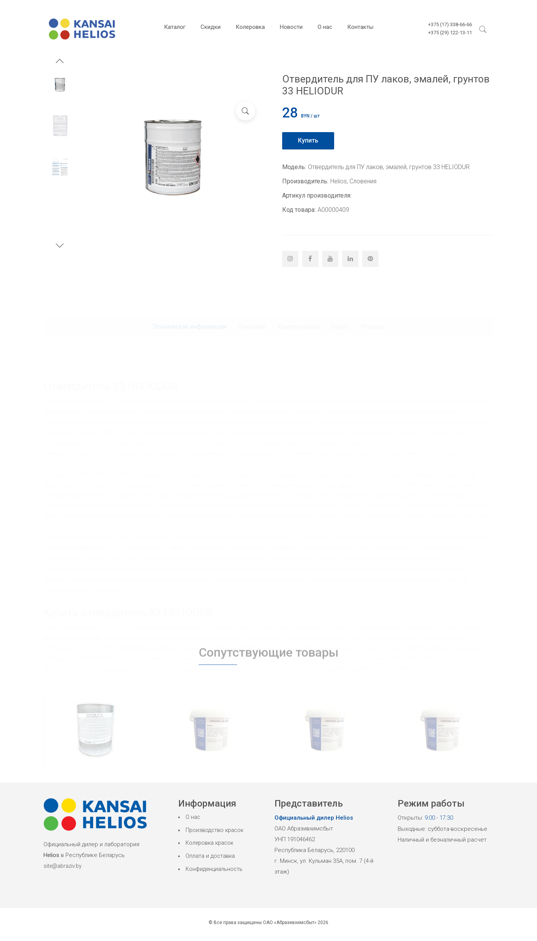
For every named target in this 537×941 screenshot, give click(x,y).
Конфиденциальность (215, 870)
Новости (291, 26)
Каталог (175, 26)
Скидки (211, 26)
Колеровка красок (211, 843)
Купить (308, 140)
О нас (325, 26)
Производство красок (216, 830)
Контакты (360, 26)
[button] (59, 62)
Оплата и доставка (211, 857)
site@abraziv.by (63, 865)
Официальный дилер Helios (313, 817)
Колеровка (250, 26)
